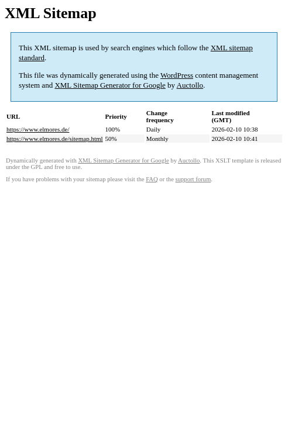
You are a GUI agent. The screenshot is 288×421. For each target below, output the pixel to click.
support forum (193, 179)
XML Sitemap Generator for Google (109, 85)
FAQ (152, 179)
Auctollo (190, 85)
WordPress (176, 75)
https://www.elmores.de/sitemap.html (54, 138)
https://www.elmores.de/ (37, 129)
